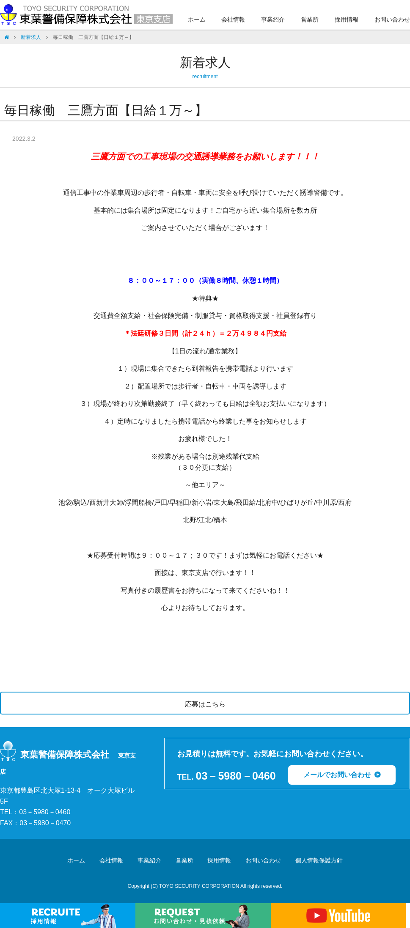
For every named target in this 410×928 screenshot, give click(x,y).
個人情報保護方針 (319, 860)
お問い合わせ (392, 19)
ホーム (197, 19)
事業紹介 (273, 19)
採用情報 (346, 19)
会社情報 (233, 19)
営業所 (310, 19)
